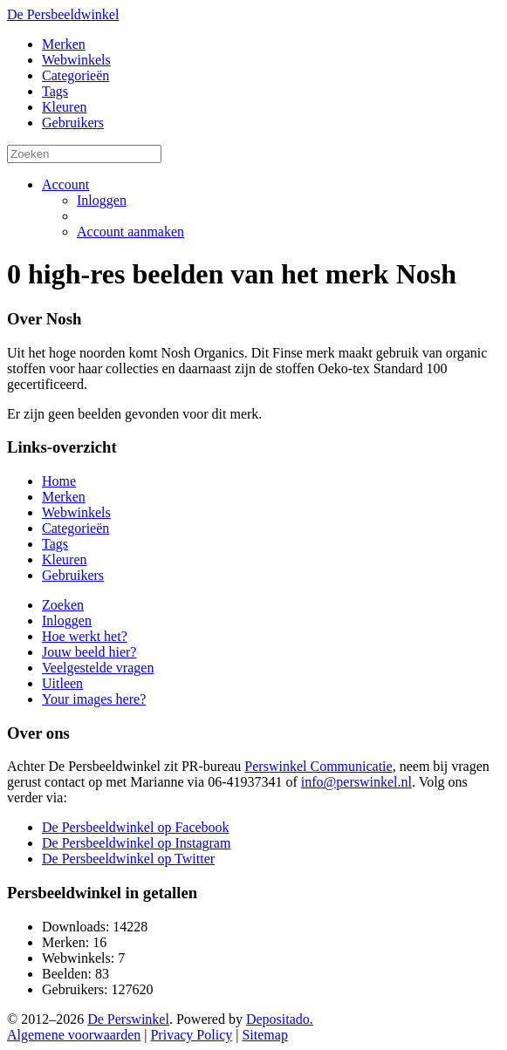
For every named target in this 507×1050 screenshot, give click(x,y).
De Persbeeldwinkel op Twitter (128, 858)
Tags (55, 91)
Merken (64, 44)
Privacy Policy (191, 1034)
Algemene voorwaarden (73, 1034)
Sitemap (264, 1034)
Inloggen (102, 200)
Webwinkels (76, 59)
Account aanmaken (130, 231)
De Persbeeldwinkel (63, 14)
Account (65, 184)
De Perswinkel (128, 1019)
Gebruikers (73, 122)
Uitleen (62, 683)
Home (59, 481)
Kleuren (64, 106)
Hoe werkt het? (84, 636)
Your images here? (94, 699)
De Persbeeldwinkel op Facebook (136, 827)
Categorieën (75, 75)
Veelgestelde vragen (98, 667)
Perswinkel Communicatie (318, 766)
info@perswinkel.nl (356, 781)
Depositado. (279, 1019)
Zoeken (63, 604)
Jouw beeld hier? (89, 651)
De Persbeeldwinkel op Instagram (136, 842)
